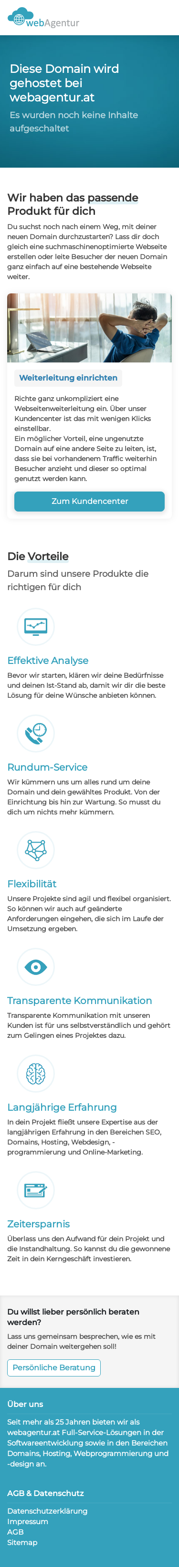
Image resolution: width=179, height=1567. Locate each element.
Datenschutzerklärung (47, 1511)
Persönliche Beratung (53, 1367)
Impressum (27, 1521)
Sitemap (22, 1542)
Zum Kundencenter (90, 501)
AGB (15, 1532)
